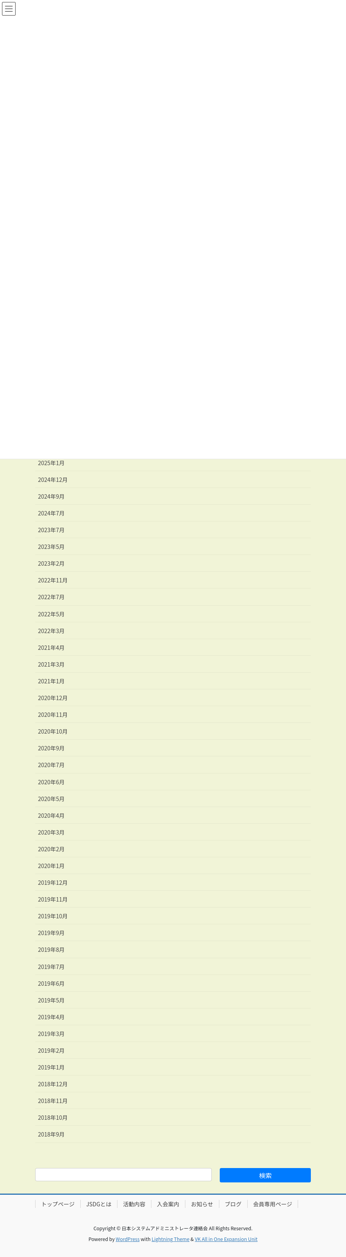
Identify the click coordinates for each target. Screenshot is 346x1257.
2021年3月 (51, 664)
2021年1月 (51, 681)
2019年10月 (53, 916)
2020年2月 (51, 849)
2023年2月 (51, 563)
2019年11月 (53, 899)
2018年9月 (51, 1134)
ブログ (233, 1204)
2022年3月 (51, 631)
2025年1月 (51, 463)
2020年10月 (53, 731)
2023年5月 (51, 547)
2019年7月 (51, 967)
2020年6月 (51, 782)
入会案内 (168, 1204)
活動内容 (134, 1204)
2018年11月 (53, 1101)
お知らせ (202, 1204)
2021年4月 (51, 647)
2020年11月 (53, 714)
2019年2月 (51, 1050)
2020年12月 (53, 698)
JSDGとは (98, 1204)
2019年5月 (51, 1000)
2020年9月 (51, 748)
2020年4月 (51, 815)
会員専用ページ (272, 1204)
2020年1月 (51, 866)
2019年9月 (51, 933)
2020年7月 (51, 765)
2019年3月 (51, 1034)
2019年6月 (51, 983)
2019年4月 (51, 1017)
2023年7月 (51, 530)
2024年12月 (53, 479)
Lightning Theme (170, 1238)
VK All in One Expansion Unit (226, 1238)
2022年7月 (51, 597)
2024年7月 (51, 513)
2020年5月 (51, 799)
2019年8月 (51, 949)
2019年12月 (53, 882)
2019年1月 (51, 1067)
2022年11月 (53, 580)
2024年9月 (51, 496)
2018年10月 (53, 1117)
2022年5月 (51, 614)
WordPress (128, 1238)
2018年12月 (53, 1084)
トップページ (58, 1204)
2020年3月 (51, 832)
